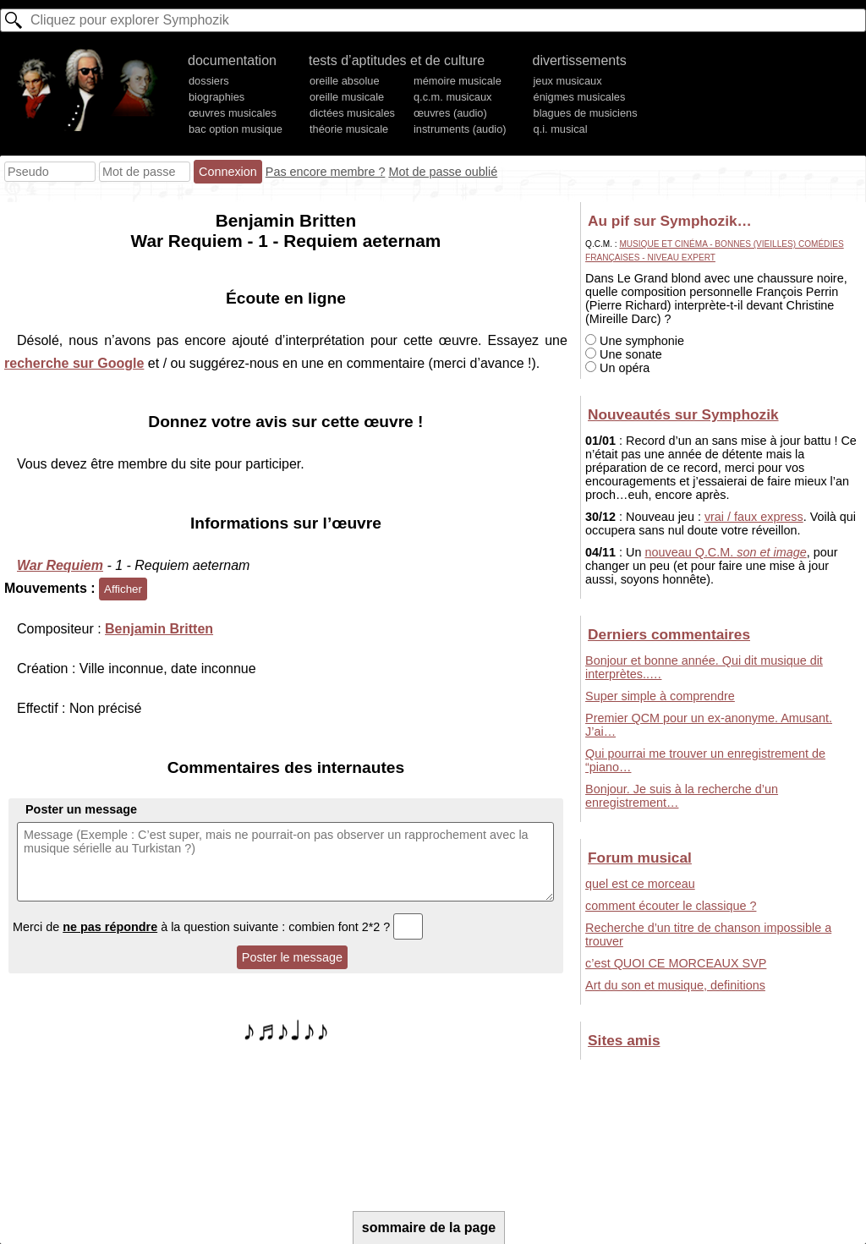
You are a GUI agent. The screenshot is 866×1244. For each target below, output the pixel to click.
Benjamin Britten (159, 629)
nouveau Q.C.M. (725, 552)
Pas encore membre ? (326, 171)
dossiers (209, 80)
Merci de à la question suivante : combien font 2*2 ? (218, 927)
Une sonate (623, 354)
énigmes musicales (580, 96)
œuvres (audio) (450, 113)
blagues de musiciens (586, 113)
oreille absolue (345, 80)
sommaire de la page (429, 1227)
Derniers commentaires (669, 634)
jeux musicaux (568, 80)
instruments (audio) (460, 129)
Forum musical (640, 857)
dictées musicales (352, 113)
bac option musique (235, 129)
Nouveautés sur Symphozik (683, 414)
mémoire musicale (458, 80)
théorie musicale (349, 129)
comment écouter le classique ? (670, 905)
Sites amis (624, 1040)
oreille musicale (347, 96)
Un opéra (617, 368)
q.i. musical (561, 129)
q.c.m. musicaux (452, 96)
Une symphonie (634, 341)
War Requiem (60, 565)
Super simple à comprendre (660, 696)
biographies (216, 96)
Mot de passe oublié (442, 171)
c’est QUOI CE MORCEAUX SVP (675, 963)
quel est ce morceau (640, 884)
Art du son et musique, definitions (675, 985)
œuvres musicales (233, 113)
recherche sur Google (74, 363)
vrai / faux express (753, 516)
